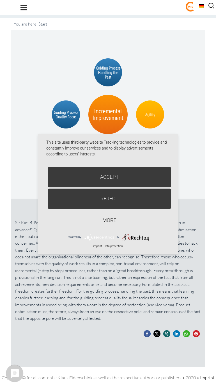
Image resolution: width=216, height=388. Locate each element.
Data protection (113, 246)
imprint (97, 246)
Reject (109, 198)
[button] (147, 333)
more (109, 220)
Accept (109, 177)
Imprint (207, 377)
